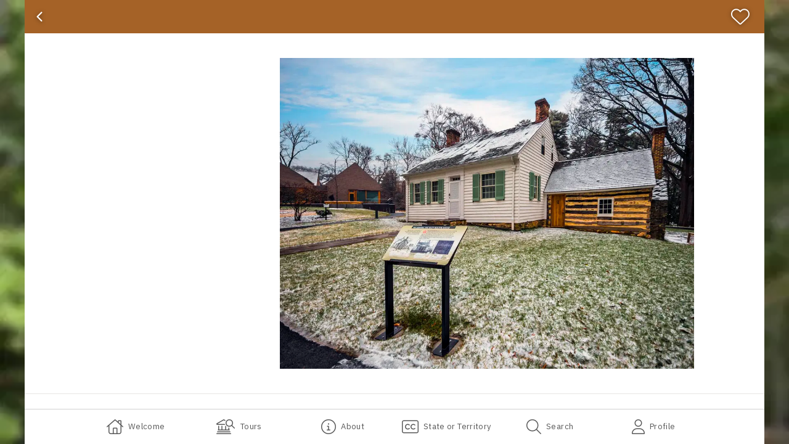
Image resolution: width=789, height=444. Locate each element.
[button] (487, 213)
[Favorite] (745, 16)
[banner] (394, 16)
